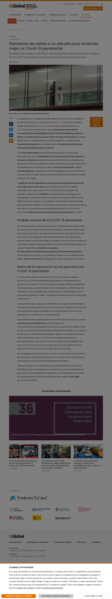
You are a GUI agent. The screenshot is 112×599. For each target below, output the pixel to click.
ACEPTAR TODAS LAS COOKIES (19, 596)
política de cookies (25, 588)
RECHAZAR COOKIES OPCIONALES (56, 596)
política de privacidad (53, 588)
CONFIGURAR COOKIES (93, 596)
